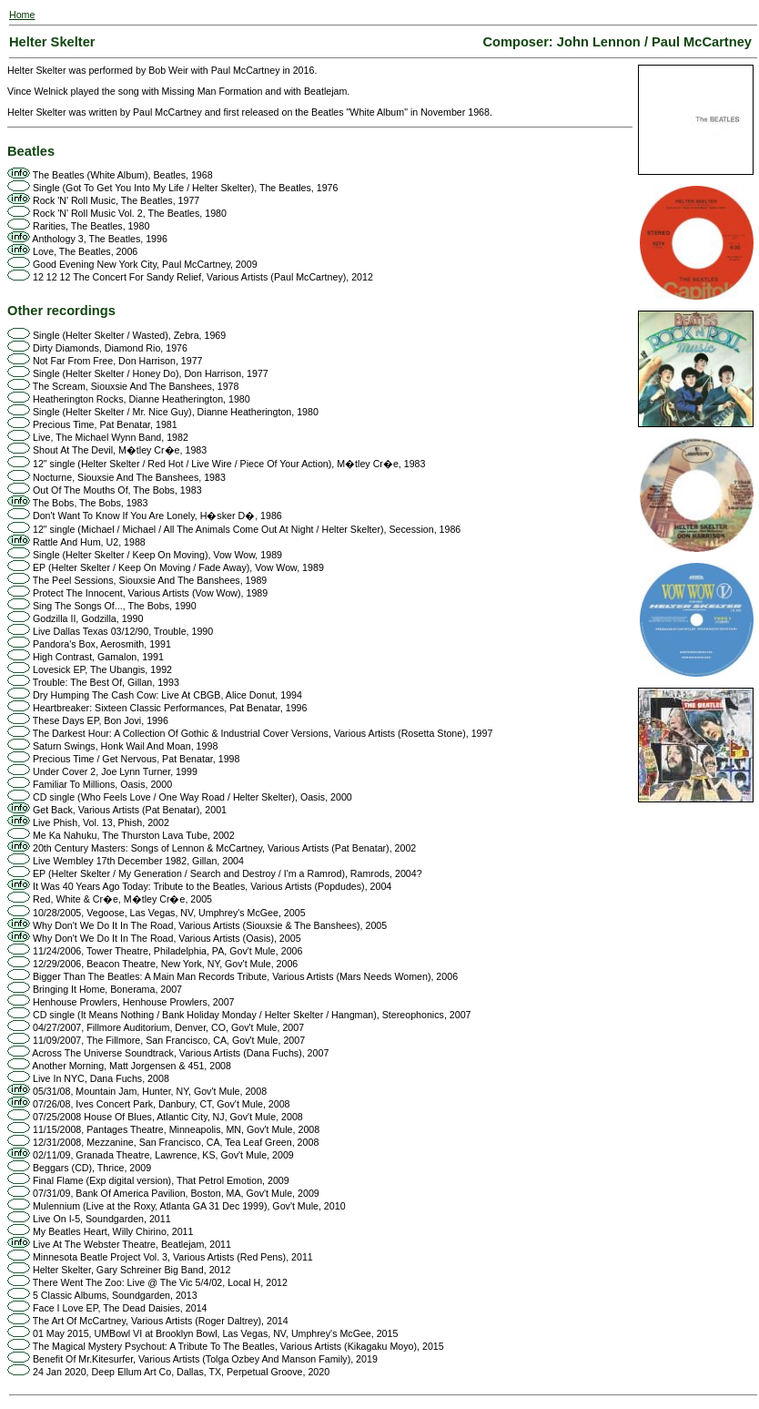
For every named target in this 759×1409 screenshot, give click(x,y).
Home (22, 14)
